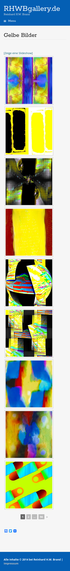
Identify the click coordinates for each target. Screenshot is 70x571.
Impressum (11, 563)
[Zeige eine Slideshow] (18, 53)
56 (41, 517)
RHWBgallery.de (32, 8)
